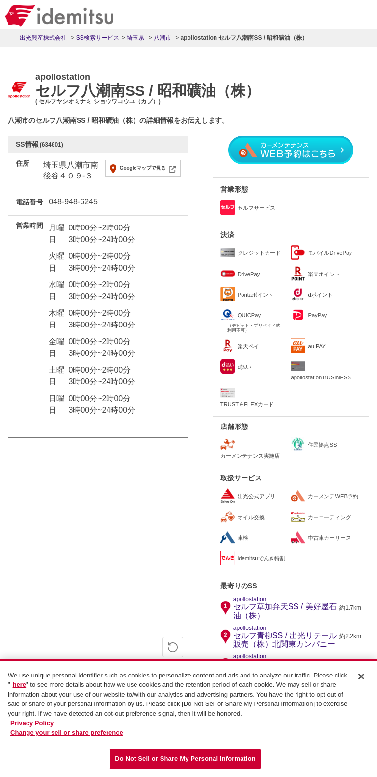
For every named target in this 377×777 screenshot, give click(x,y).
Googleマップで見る (143, 168)
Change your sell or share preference (66, 734)
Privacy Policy (32, 725)
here (19, 687)
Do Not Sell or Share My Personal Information (185, 761)
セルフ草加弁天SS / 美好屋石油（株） (285, 608)
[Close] (361, 678)
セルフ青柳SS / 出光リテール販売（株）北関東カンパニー (285, 637)
